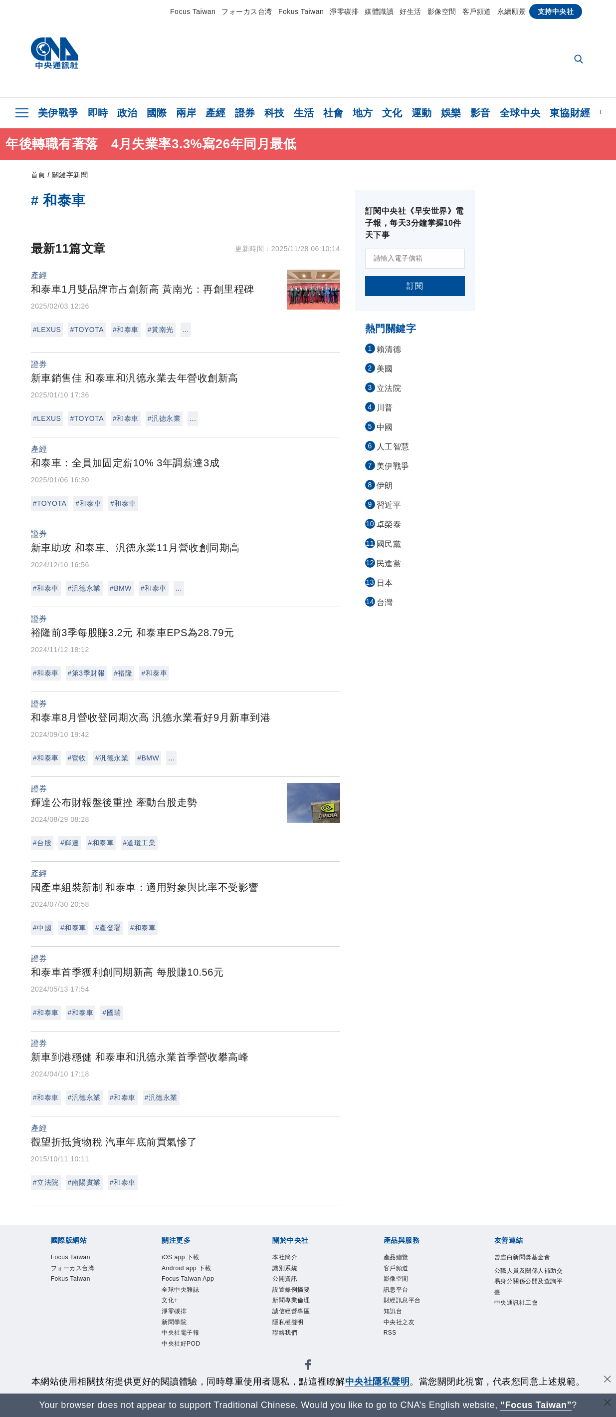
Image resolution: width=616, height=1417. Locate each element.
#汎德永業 (164, 418)
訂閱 (415, 286)
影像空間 (441, 11)
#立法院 (46, 1182)
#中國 (42, 928)
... (186, 330)
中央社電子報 (182, 1339)
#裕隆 (123, 673)
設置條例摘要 (292, 1292)
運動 (421, 112)
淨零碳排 (344, 11)
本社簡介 (285, 1258)
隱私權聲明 (289, 1327)
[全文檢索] (579, 59)
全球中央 (520, 112)
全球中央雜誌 (182, 1292)
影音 (480, 112)
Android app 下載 (189, 1269)
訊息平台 (397, 1292)
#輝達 (69, 843)
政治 (127, 112)
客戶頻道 (476, 11)
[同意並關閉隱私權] (607, 1380)
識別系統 (285, 1269)
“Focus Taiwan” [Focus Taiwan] (536, 1405)
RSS (391, 1339)
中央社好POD (183, 1350)
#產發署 (108, 928)
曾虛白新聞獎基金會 (524, 1258)
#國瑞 (111, 1013)
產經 (215, 112)
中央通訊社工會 (518, 1306)
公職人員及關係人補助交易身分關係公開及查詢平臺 (528, 1283)
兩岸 (186, 112)
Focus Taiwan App (190, 1281)
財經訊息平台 (404, 1304)
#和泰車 (126, 330)
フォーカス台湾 (246, 11)
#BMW (121, 588)
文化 (392, 112)
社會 (333, 112)
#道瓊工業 (139, 843)
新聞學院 (175, 1327)
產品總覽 (397, 1258)
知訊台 (394, 1316)
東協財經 (570, 112)
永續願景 (511, 11)
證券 (245, 112)
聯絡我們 (285, 1339)
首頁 (38, 175)
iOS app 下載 (182, 1258)
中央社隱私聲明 (377, 1382)
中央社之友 (400, 1327)
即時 (98, 112)
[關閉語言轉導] (607, 1404)
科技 (274, 112)
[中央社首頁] (54, 55)
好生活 (410, 11)
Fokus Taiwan (301, 11)
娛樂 (451, 112)
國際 (157, 112)
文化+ (170, 1304)
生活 (304, 112)
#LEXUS (47, 330)
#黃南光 (161, 330)
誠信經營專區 (292, 1316)
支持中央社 (556, 11)
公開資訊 (285, 1281)
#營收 (77, 758)
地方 (363, 112)
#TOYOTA (87, 330)
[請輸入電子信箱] (415, 259)
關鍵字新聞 (70, 175)
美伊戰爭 (58, 112)
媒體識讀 (379, 11)
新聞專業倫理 (292, 1304)
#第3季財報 (86, 673)
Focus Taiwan (192, 11)
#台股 (42, 843)
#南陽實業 (84, 1182)
